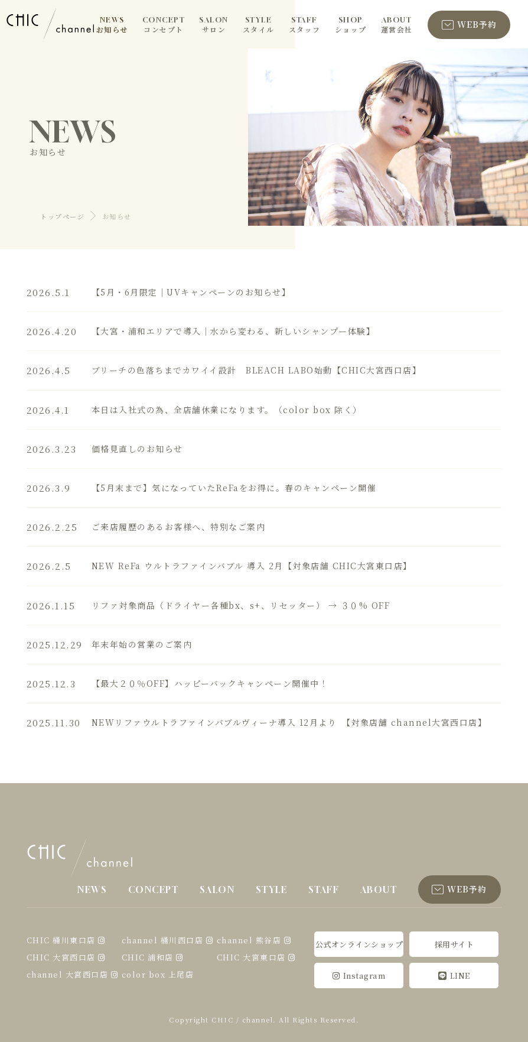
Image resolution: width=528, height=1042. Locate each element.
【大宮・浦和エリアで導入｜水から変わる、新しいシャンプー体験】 (234, 331)
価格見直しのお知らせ (137, 449)
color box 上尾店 (158, 974)
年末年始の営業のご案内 (142, 644)
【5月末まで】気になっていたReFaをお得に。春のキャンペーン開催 (234, 488)
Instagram (359, 975)
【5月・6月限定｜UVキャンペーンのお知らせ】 (191, 292)
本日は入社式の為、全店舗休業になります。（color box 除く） (227, 409)
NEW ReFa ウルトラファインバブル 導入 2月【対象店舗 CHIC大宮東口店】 (252, 566)
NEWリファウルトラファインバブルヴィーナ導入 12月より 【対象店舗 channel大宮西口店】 (289, 722)
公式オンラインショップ (359, 944)
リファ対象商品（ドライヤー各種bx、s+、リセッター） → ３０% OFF (241, 605)
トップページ (62, 216)
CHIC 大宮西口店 (61, 957)
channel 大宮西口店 (68, 974)
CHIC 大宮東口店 (251, 957)
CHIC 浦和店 (148, 957)
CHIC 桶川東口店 (61, 940)
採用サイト (454, 944)
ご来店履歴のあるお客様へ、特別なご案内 (179, 527)
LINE (454, 975)
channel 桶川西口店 (163, 940)
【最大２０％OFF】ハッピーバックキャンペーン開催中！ (210, 683)
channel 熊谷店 (249, 940)
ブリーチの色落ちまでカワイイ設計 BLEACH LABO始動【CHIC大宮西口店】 (257, 370)
